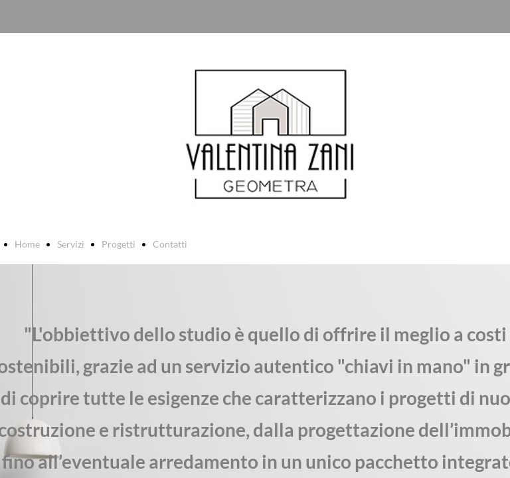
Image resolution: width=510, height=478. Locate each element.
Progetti (118, 244)
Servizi (70, 244)
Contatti (170, 244)
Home (27, 244)
